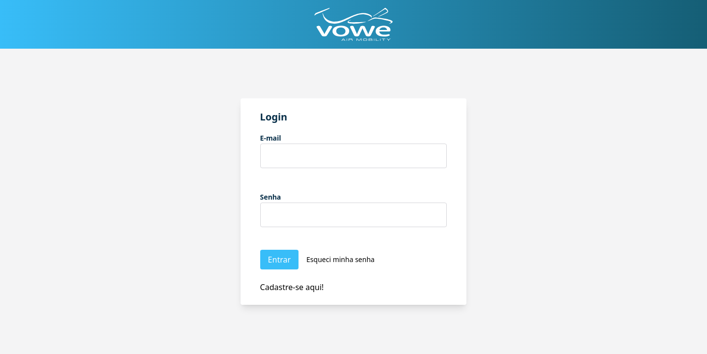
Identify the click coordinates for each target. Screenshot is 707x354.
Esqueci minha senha (340, 259)
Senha (270, 197)
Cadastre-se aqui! (292, 287)
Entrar (279, 259)
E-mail (270, 138)
